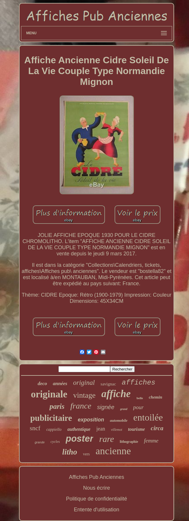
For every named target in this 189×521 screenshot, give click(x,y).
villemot (116, 430)
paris (56, 406)
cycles (55, 441)
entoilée (148, 417)
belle (139, 398)
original (84, 382)
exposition (91, 420)
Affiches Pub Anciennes (96, 477)
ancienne (113, 450)
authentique (79, 429)
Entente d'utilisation (96, 510)
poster (79, 438)
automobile (118, 420)
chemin (155, 397)
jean (100, 429)
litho (69, 451)
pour (138, 407)
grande (40, 442)
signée (105, 407)
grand (123, 409)
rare (106, 439)
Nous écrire (96, 488)
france (80, 405)
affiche (116, 393)
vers (86, 454)
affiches (138, 383)
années (60, 383)
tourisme (136, 429)
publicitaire (51, 418)
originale (49, 394)
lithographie (129, 442)
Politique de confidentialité (96, 499)
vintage (84, 395)
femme (151, 441)
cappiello (53, 429)
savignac (108, 384)
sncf (35, 428)
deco (42, 383)
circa (157, 428)
